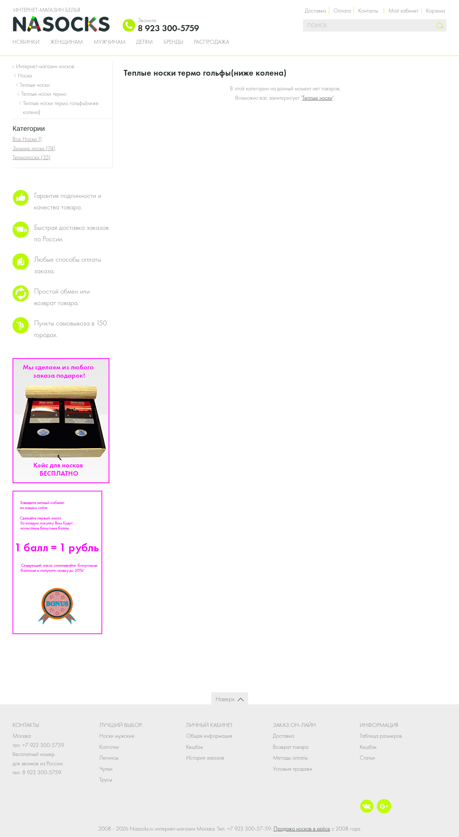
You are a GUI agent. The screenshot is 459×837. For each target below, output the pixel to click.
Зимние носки (34, 148)
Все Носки (27, 139)
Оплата (342, 10)
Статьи (367, 757)
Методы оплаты (290, 757)
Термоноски (32, 157)
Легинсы (108, 757)
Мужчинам (110, 42)
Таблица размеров (381, 735)
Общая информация (209, 735)
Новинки (26, 42)
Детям (144, 42)
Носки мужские (116, 735)
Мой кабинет (403, 10)
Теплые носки (317, 97)
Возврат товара (290, 747)
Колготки (109, 747)
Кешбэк (194, 747)
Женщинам (66, 42)
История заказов (205, 757)
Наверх (225, 699)
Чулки (106, 768)
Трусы (105, 779)
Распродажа (211, 42)
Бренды (173, 42)
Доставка (315, 10)
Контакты (368, 10)
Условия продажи (292, 768)
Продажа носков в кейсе (302, 828)
